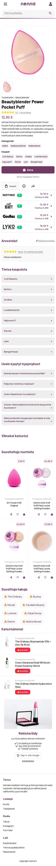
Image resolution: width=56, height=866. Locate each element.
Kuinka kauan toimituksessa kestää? (24, 373)
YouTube (8, 830)
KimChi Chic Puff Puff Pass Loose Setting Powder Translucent (14, 570)
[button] (28, 755)
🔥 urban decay (33, 613)
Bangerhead (36, 162)
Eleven (18, 162)
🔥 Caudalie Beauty (33, 605)
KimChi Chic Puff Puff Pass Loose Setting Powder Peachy (41, 570)
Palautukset (9, 851)
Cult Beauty (7, 156)
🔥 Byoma (35, 596)
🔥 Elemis (9, 621)
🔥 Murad (9, 605)
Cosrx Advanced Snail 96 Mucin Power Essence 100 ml (32, 664)
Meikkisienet (34, 146)
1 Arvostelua (25, 112)
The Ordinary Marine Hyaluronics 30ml (33, 685)
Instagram (8, 825)
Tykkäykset (9, 808)
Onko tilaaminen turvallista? (20, 394)
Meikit (5, 146)
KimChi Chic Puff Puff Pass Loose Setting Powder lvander (41, 507)
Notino (19, 156)
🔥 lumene (10, 613)
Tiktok (6, 821)
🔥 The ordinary (13, 596)
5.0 (16, 112)
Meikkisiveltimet (18, 146)
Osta (28, 170)
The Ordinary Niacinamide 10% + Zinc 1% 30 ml (33, 643)
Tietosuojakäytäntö (13, 847)
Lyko (26, 162)
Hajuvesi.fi (7, 162)
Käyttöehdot (28, 761)
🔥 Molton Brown (31, 621)
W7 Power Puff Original (14, 504)
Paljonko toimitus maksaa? (19, 383)
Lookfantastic (41, 156)
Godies (28, 156)
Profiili (6, 804)
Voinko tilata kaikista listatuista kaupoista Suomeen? (27, 406)
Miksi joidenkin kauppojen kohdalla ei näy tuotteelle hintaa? (27, 420)
